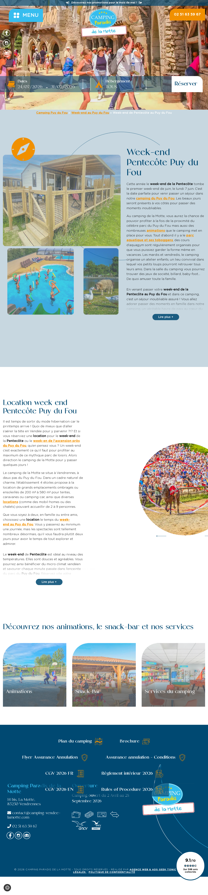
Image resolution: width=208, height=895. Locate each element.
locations (10, 502)
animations (156, 230)
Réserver (186, 84)
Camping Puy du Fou (52, 112)
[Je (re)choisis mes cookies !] (7, 887)
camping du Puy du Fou (155, 198)
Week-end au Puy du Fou (90, 112)
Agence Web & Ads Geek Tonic (153, 869)
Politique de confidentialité (112, 872)
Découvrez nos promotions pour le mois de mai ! (104, 2)
